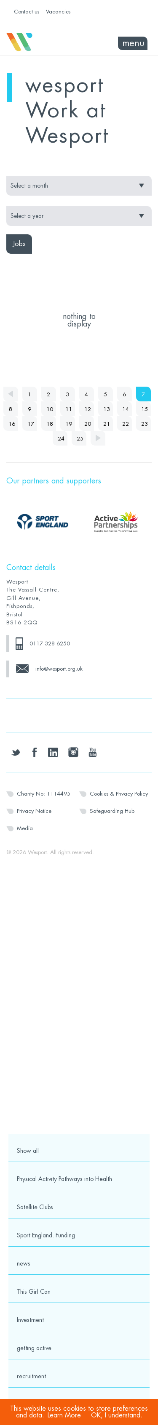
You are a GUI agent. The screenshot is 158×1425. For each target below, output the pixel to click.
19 (68, 424)
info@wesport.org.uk (59, 668)
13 (106, 409)
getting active (34, 1348)
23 (144, 424)
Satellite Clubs (35, 1207)
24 (61, 438)
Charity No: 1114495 (43, 793)
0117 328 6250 (49, 643)
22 (125, 424)
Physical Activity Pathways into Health (64, 1179)
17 (30, 424)
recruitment (31, 1376)
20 (87, 424)
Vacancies (58, 11)
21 (106, 424)
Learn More (64, 1415)
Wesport (42, 42)
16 (11, 424)
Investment (30, 1320)
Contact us (26, 11)
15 (144, 409)
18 (49, 424)
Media (25, 828)
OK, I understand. (116, 1415)
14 (125, 409)
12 (87, 409)
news (23, 1263)
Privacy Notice (34, 811)
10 (49, 409)
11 (68, 409)
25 (80, 438)
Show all (28, 1151)
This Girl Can (34, 1292)
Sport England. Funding (46, 1235)
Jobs (19, 244)
